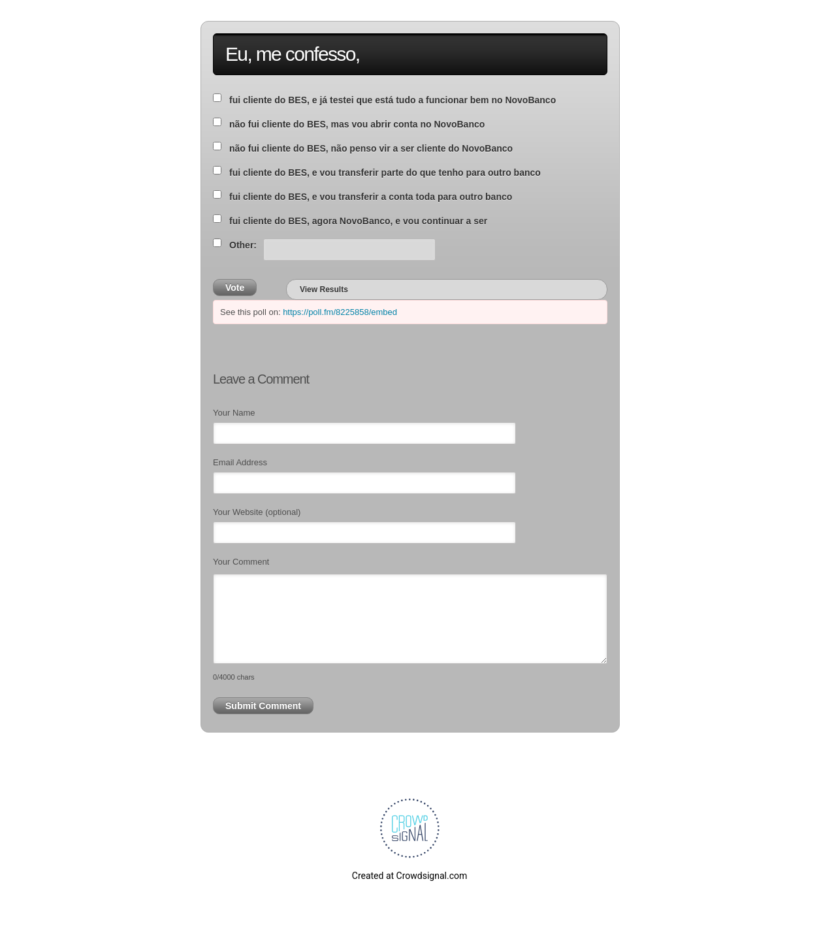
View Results (324, 289)
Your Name (234, 413)
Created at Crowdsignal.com (409, 875)
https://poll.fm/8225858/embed (340, 312)
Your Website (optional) (256, 512)
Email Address (240, 462)
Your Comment (241, 562)
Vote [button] (234, 287)
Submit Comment (263, 706)
